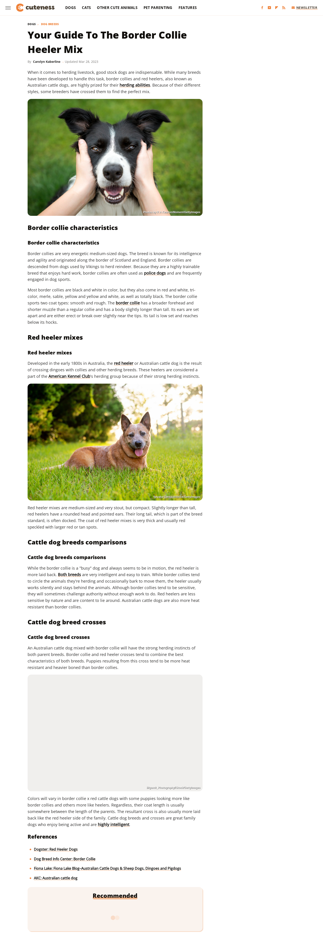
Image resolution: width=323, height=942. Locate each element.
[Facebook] (262, 8)
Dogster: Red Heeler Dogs (56, 849)
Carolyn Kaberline (46, 61)
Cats (86, 7)
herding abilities (135, 85)
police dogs (155, 273)
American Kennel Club (69, 376)
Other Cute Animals (117, 7)
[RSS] (284, 8)
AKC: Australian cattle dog (55, 878)
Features (188, 7)
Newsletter (304, 7)
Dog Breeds (50, 24)
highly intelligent (113, 824)
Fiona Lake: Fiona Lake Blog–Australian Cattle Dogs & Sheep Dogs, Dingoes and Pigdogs (107, 868)
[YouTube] (269, 8)
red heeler (123, 363)
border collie (128, 303)
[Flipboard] (276, 8)
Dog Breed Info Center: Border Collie (64, 859)
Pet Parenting (158, 7)
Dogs (70, 7)
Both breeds (69, 574)
